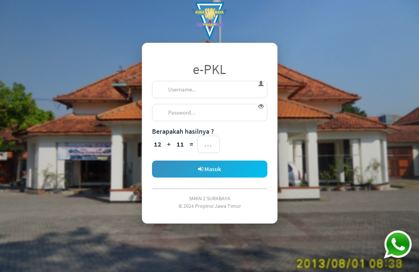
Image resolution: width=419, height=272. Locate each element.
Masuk (209, 169)
